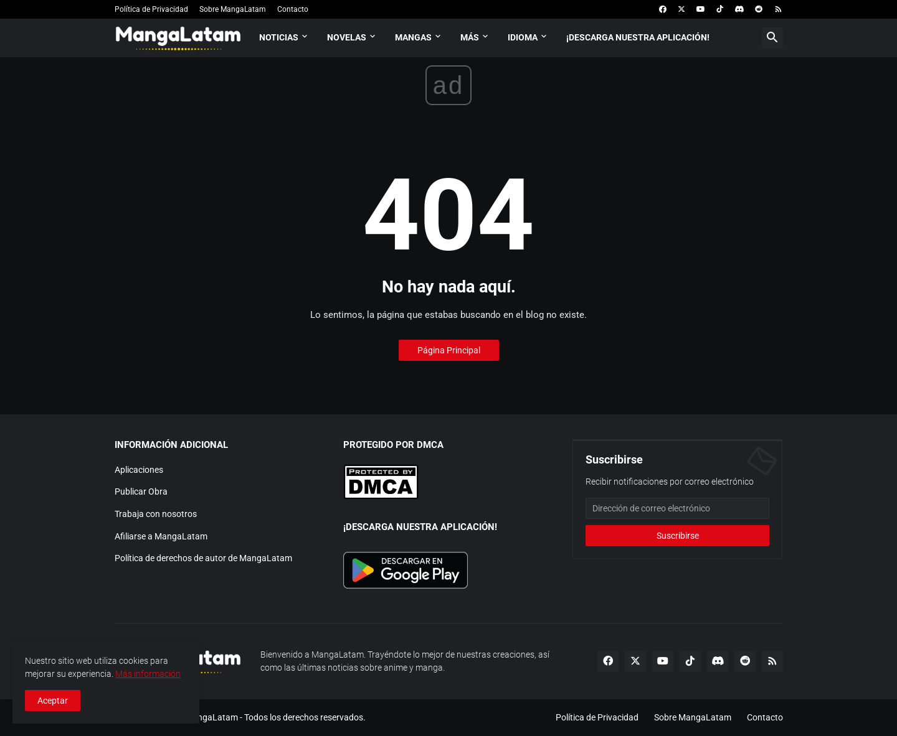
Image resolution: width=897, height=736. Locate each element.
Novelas (346, 37)
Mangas (413, 37)
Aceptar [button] (52, 701)
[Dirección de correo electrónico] (678, 508)
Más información (148, 674)
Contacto (292, 9)
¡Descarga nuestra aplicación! (638, 37)
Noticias (278, 37)
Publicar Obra (141, 491)
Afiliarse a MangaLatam (161, 536)
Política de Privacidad (151, 9)
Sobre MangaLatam (232, 9)
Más (469, 37)
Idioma (523, 37)
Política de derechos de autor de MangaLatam (203, 558)
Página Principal (448, 350)
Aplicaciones (139, 470)
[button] (772, 38)
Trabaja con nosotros (156, 514)
